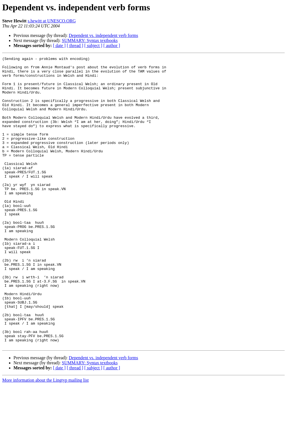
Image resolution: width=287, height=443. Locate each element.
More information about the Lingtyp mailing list (45, 438)
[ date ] (59, 45)
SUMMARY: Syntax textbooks (89, 40)
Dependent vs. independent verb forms (103, 35)
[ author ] (111, 45)
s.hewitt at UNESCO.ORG (52, 20)
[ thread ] (75, 45)
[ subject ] (93, 45)
